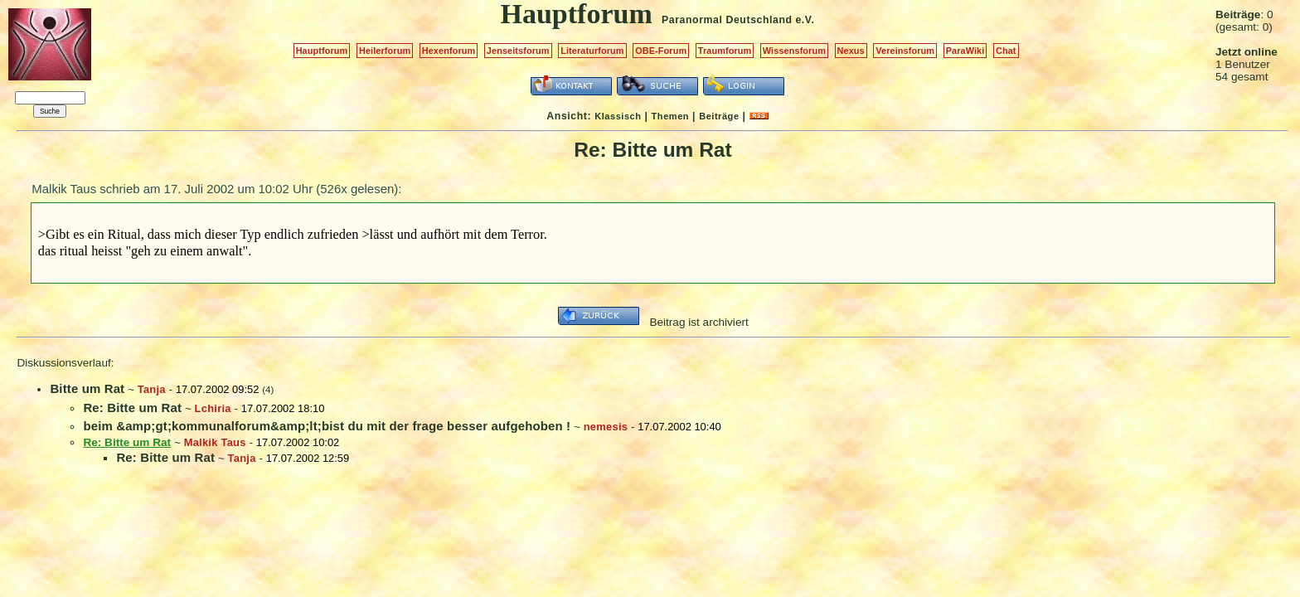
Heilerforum (384, 51)
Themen (670, 116)
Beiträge (719, 116)
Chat (1006, 51)
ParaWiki (965, 51)
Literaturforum (591, 51)
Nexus (851, 51)
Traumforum (725, 51)
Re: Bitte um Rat (132, 407)
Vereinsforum (905, 51)
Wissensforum (794, 51)
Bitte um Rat (87, 388)
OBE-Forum (660, 51)
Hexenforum (449, 51)
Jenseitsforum (518, 51)
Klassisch (617, 116)
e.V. (804, 20)
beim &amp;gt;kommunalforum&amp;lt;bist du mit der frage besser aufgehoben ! (326, 426)
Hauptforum (322, 51)
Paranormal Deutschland (727, 20)
